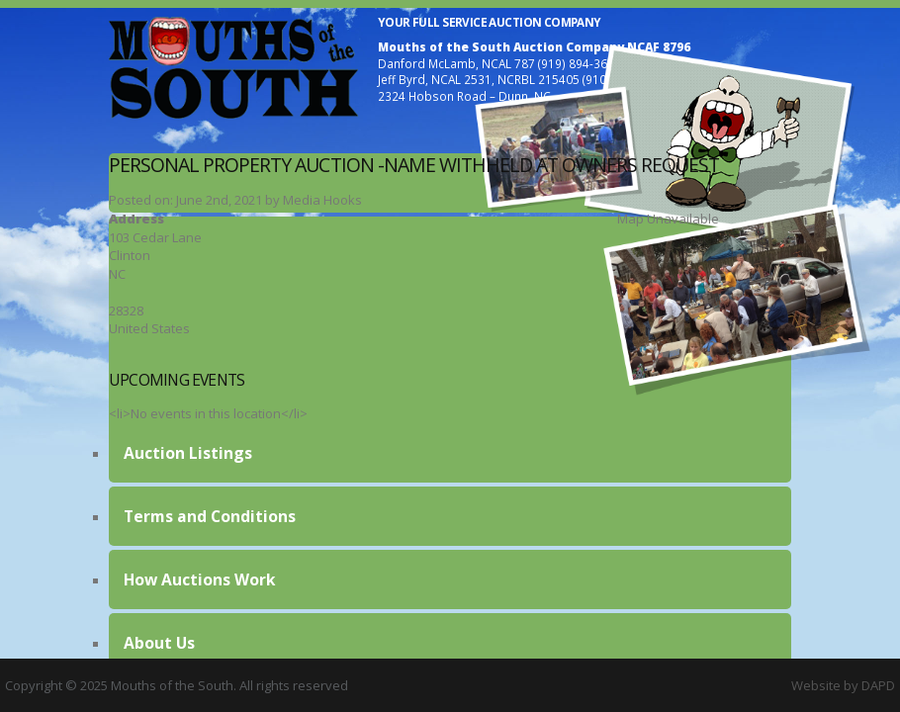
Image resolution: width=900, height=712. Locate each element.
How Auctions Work (200, 579)
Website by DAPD (843, 685)
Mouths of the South (233, 67)
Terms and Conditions (210, 516)
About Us (159, 643)
